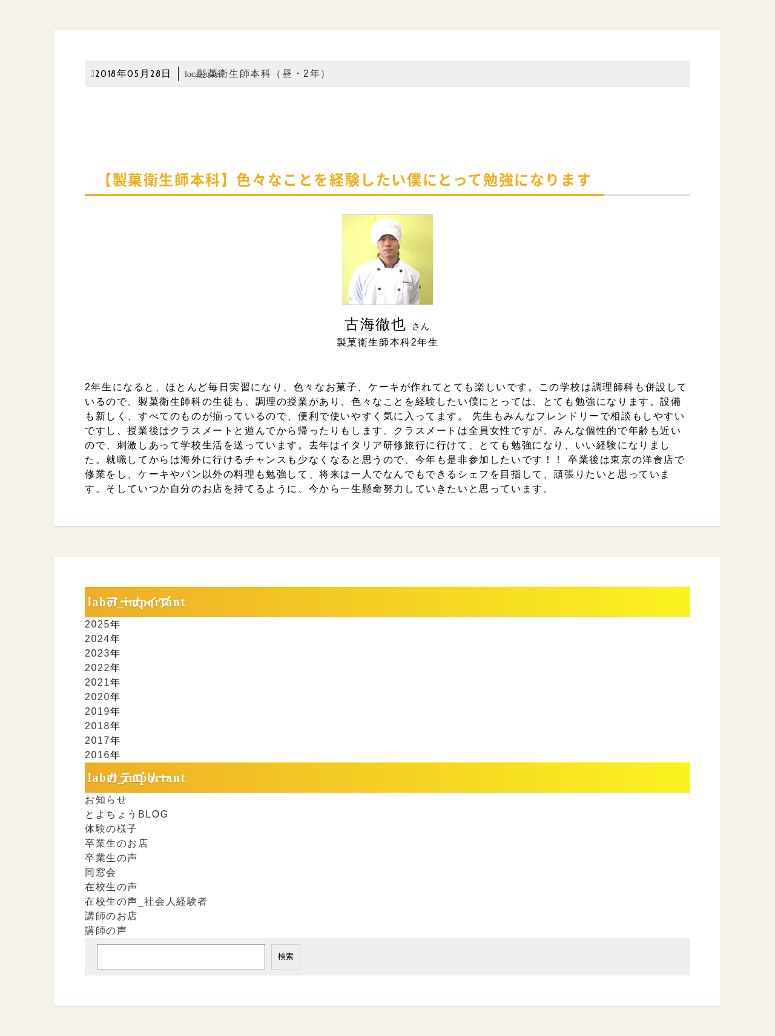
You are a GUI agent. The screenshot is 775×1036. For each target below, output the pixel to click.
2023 (97, 653)
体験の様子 (111, 829)
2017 (97, 740)
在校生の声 (111, 887)
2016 (97, 755)
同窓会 (101, 872)
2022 (97, 668)
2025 (97, 624)
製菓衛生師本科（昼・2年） (258, 73)
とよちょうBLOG (127, 814)
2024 (97, 639)
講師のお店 (111, 916)
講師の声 (106, 930)
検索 (286, 956)
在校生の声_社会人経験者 (146, 901)
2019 (97, 711)
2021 (97, 682)
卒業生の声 (111, 858)
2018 (97, 726)
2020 (97, 697)
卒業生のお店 (117, 843)
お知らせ (106, 800)
